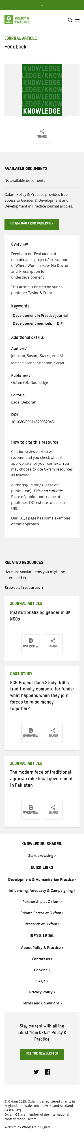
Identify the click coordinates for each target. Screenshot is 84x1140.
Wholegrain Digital (36, 1127)
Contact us (41, 959)
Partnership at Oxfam (40, 902)
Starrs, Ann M (51, 355)
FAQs (23, 518)
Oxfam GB (19, 382)
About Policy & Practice (41, 948)
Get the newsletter (42, 1054)
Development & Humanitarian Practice (41, 879)
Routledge (39, 382)
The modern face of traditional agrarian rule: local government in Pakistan (41, 779)
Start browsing (40, 856)
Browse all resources (22, 587)
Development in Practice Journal (40, 315)
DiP (60, 323)
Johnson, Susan (24, 355)
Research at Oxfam (41, 924)
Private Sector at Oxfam (40, 913)
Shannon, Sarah (50, 362)
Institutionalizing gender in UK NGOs (40, 616)
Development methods (32, 323)
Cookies (40, 970)
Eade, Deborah (23, 402)
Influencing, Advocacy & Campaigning (41, 890)
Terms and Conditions (41, 1003)
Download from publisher (32, 224)
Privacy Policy (41, 992)
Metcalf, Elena (22, 362)
